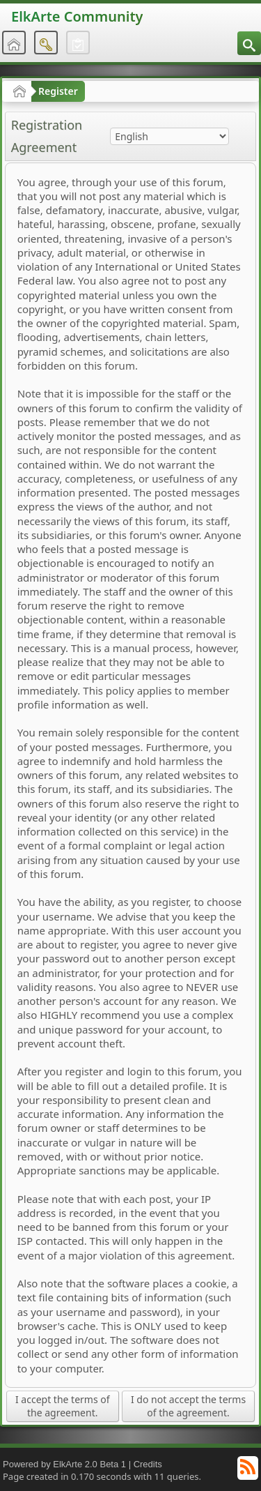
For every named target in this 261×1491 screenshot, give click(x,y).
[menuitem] (249, 43)
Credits (148, 1464)
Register (58, 91)
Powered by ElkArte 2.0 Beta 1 (64, 1464)
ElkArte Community (77, 16)
